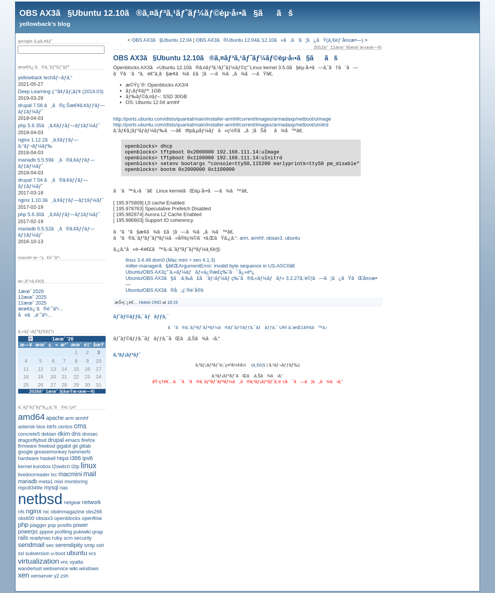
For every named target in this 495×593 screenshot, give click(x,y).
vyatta (76, 562)
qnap (97, 532)
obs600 (26, 518)
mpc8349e (30, 488)
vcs (92, 553)
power (80, 525)
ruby (57, 538)
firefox (88, 440)
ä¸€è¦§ (259, 365)
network (91, 502)
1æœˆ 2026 (31, 291)
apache (55, 418)
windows (89, 568)
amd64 (31, 417)
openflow (92, 518)
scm (67, 538)
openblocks (67, 518)
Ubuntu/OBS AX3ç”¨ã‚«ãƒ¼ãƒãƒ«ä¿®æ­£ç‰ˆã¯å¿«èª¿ (190, 272)
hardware (28, 458)
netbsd (40, 499)
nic (46, 512)
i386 (75, 458)
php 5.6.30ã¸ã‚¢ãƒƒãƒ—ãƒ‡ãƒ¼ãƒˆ (59, 214)
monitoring (76, 481)
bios (41, 426)
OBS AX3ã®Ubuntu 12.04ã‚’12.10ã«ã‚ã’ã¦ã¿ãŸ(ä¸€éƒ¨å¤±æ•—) (279, 40)
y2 (56, 576)
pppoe (46, 532)
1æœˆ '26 (62, 339)
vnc (64, 562)
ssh (100, 545)
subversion (38, 553)
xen (23, 575)
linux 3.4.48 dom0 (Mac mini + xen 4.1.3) (170, 260)
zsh (64, 576)
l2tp (75, 466)
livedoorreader (34, 474)
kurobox (42, 466)
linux (89, 465)
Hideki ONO (150, 302)
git (75, 446)
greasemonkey (50, 452)
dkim (64, 433)
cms (80, 426)
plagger (38, 525)
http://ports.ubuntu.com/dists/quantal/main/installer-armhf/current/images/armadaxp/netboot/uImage (222, 119)
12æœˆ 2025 (32, 297)
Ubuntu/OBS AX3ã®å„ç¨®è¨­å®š (164, 290)
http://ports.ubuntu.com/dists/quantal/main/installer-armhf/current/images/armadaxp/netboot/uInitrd (220, 125)
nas (64, 488)
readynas (39, 538)
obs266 (94, 512)
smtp (89, 545)
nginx (33, 511)
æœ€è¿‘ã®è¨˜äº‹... (40, 309)
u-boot (58, 553)
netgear (72, 502)
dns (76, 433)
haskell (48, 458)
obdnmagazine (67, 512)
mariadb (27, 481)
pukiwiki (82, 532)
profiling (63, 532)
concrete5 (29, 434)
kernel (25, 466)
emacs (72, 440)
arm (69, 418)
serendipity (69, 545)
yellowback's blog (44, 23)
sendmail (31, 545)
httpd (62, 458)
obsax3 (44, 518)
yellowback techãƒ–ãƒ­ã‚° (45, 77)
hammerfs (79, 452)
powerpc (28, 531)
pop (52, 525)
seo (50, 545)
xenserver (42, 576)
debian (48, 434)
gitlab (85, 446)
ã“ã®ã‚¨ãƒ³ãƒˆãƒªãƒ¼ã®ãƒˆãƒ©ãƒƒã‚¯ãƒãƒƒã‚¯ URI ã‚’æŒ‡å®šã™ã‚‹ (248, 327)
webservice (55, 568)
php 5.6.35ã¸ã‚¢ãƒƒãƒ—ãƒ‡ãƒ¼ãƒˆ (59, 125)
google (25, 452)
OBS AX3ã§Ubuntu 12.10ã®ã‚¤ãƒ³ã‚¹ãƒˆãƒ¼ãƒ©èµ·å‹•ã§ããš (156, 13)
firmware (27, 446)
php (23, 524)
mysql (51, 487)
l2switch (61, 466)
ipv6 (87, 458)
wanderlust (30, 568)
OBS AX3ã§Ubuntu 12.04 (162, 40)
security (83, 538)
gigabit (63, 446)
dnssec (90, 434)
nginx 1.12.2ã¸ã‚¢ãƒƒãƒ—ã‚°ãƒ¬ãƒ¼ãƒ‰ (48, 143)
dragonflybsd (32, 440)
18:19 (172, 302)
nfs (21, 512)
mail (90, 474)
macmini (70, 473)
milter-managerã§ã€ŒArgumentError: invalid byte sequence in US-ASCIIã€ (212, 266)
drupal (56, 440)
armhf (82, 418)
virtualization (38, 561)
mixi (58, 481)
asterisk (26, 426)
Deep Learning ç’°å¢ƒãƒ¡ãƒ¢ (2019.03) (60, 91)
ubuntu (77, 553)
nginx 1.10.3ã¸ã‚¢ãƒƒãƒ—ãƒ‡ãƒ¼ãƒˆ (60, 200)
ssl (21, 553)
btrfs (51, 426)
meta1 (46, 481)
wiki (73, 568)
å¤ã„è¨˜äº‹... (35, 315)
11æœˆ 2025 (32, 303)
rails (23, 538)
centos (65, 426)
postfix (64, 525)
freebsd (46, 446)
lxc (54, 474)
